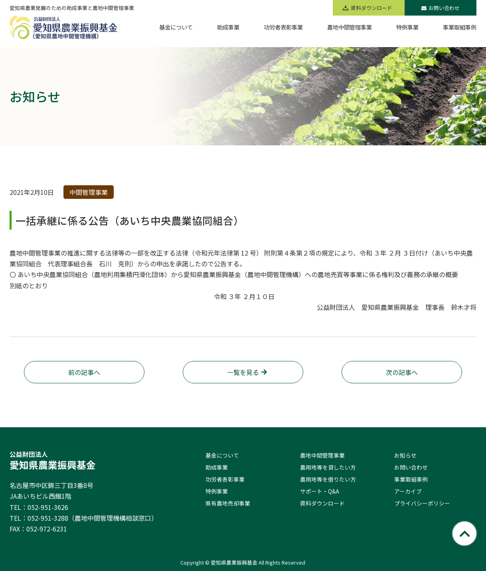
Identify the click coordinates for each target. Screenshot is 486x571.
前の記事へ (84, 372)
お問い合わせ (440, 8)
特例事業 (216, 491)
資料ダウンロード (322, 503)
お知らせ (405, 455)
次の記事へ (402, 372)
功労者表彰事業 (225, 479)
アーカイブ (408, 491)
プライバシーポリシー (422, 503)
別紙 (16, 285)
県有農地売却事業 (227, 503)
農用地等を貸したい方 (328, 467)
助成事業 (216, 467)
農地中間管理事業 (322, 455)
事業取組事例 (411, 479)
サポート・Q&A (319, 491)
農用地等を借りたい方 (328, 479)
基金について (222, 455)
